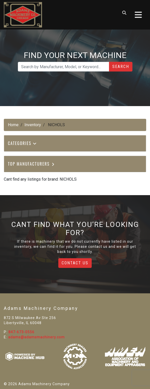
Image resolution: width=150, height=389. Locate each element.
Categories (22, 143)
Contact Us (75, 263)
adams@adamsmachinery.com (36, 337)
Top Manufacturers (31, 164)
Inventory (32, 124)
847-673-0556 (21, 332)
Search (120, 66)
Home (13, 124)
